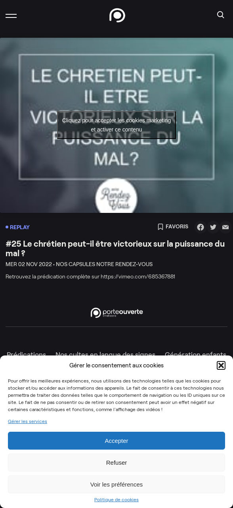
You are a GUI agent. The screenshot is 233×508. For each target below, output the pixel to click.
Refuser (116, 462)
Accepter (116, 440)
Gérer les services (27, 421)
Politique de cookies (116, 499)
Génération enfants (195, 355)
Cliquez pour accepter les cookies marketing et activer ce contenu (116, 125)
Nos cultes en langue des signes (105, 355)
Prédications (26, 355)
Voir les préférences (116, 484)
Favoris (172, 227)
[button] (221, 365)
